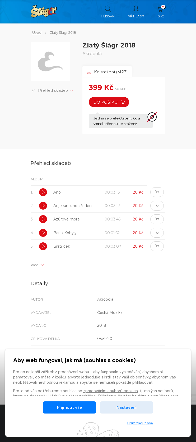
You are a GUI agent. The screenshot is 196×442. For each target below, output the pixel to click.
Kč (161, 12)
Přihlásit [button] (136, 12)
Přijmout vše (69, 407)
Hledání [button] (108, 12)
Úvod (35, 32)
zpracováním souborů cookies (110, 390)
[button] (43, 193)
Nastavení (126, 407)
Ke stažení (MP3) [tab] (107, 71)
